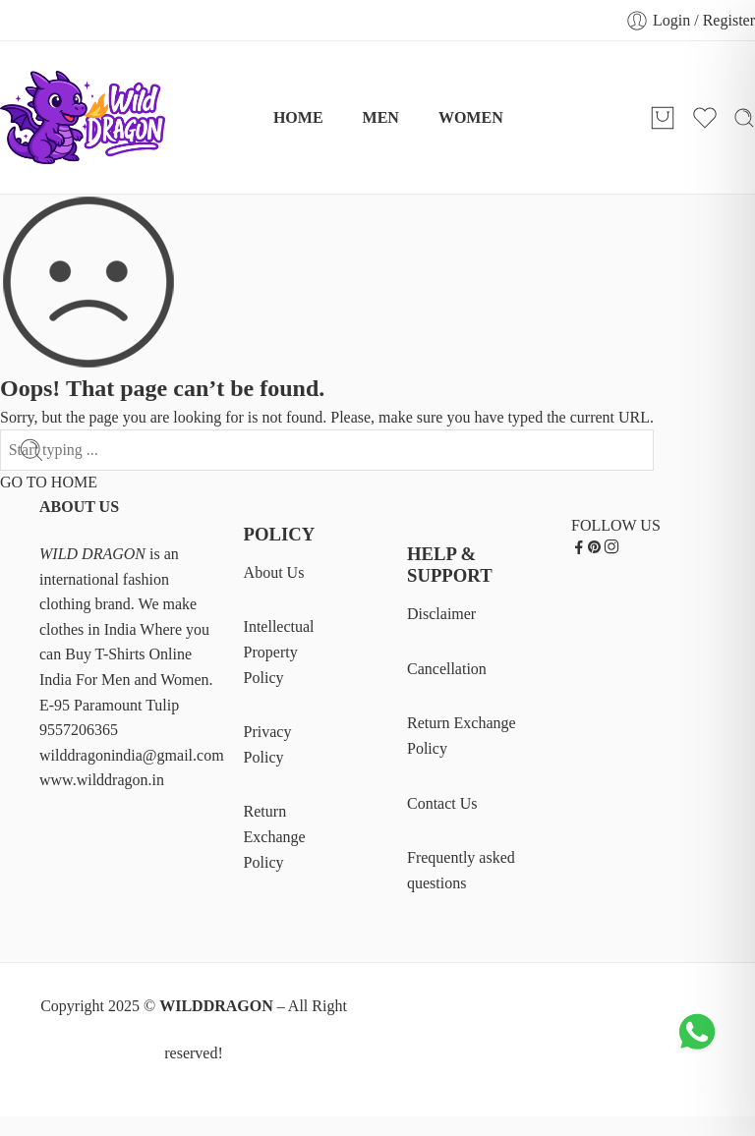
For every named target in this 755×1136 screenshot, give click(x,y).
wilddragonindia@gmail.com (131, 755)
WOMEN (470, 117)
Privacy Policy (268, 744)
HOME (298, 117)
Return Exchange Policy (275, 836)
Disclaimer (441, 613)
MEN (381, 117)
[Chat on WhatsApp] (697, 1051)
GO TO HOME (48, 482)
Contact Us (442, 803)
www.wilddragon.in (101, 779)
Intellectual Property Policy (279, 651)
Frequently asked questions (461, 870)
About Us (274, 572)
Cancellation (447, 668)
